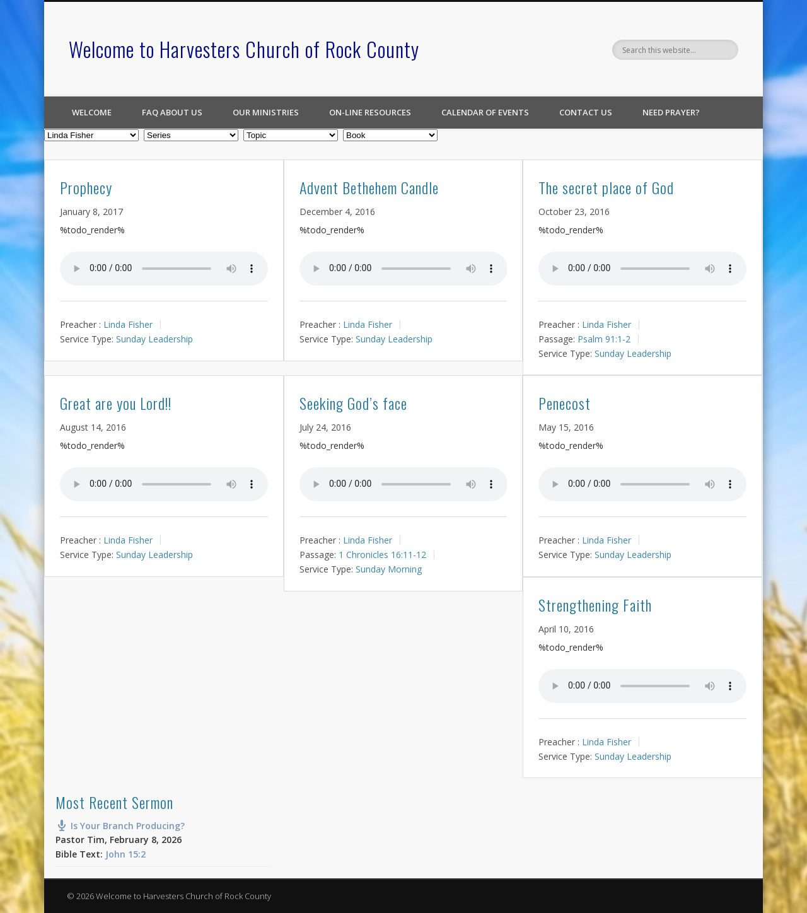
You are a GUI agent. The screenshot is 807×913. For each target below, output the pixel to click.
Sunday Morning (389, 569)
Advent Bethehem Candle (369, 187)
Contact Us (585, 112)
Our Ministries (266, 112)
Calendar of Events (485, 112)
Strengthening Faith (595, 604)
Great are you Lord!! (115, 403)
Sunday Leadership (154, 339)
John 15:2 (125, 854)
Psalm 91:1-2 (604, 339)
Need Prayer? (671, 112)
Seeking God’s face (353, 403)
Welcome (92, 112)
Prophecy (86, 187)
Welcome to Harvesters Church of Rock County (244, 49)
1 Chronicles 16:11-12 (382, 555)
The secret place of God (606, 187)
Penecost (564, 403)
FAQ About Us (172, 112)
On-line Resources (370, 112)
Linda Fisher (128, 324)
